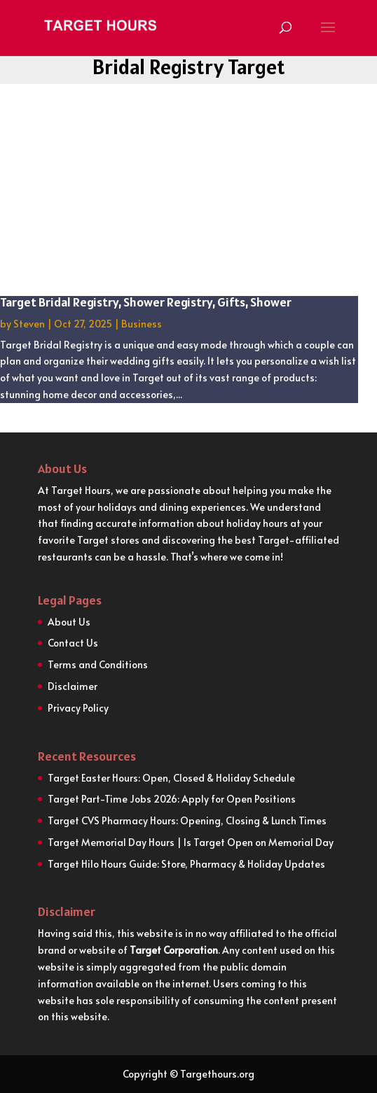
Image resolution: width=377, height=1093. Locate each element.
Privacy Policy (78, 707)
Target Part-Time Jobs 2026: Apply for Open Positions (172, 798)
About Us (69, 621)
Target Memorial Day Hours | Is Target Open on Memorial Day (191, 842)
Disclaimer (72, 686)
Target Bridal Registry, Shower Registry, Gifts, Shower (146, 302)
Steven (29, 323)
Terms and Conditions (98, 664)
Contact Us (73, 642)
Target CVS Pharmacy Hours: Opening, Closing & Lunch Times (187, 820)
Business (141, 323)
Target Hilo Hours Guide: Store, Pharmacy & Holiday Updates (186, 863)
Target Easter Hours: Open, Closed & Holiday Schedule (171, 777)
